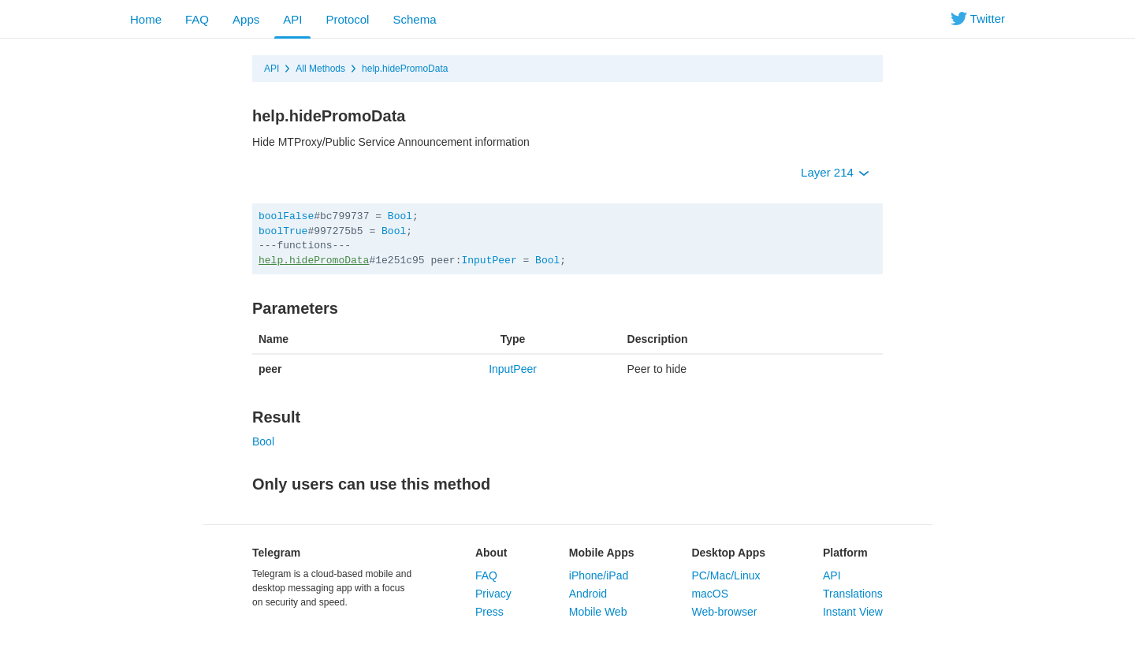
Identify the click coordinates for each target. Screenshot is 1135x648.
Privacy (493, 593)
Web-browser (724, 611)
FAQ (197, 19)
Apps (246, 19)
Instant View (853, 611)
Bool (400, 216)
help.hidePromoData (405, 68)
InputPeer (488, 260)
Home (146, 19)
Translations (853, 593)
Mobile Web (598, 611)
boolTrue (283, 231)
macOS (709, 593)
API (292, 19)
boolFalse (286, 216)
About (491, 552)
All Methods (320, 68)
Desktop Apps (728, 552)
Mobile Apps (601, 552)
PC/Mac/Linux (725, 575)
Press (489, 611)
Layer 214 (835, 172)
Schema (414, 19)
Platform (845, 552)
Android (588, 593)
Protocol (347, 19)
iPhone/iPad (599, 575)
